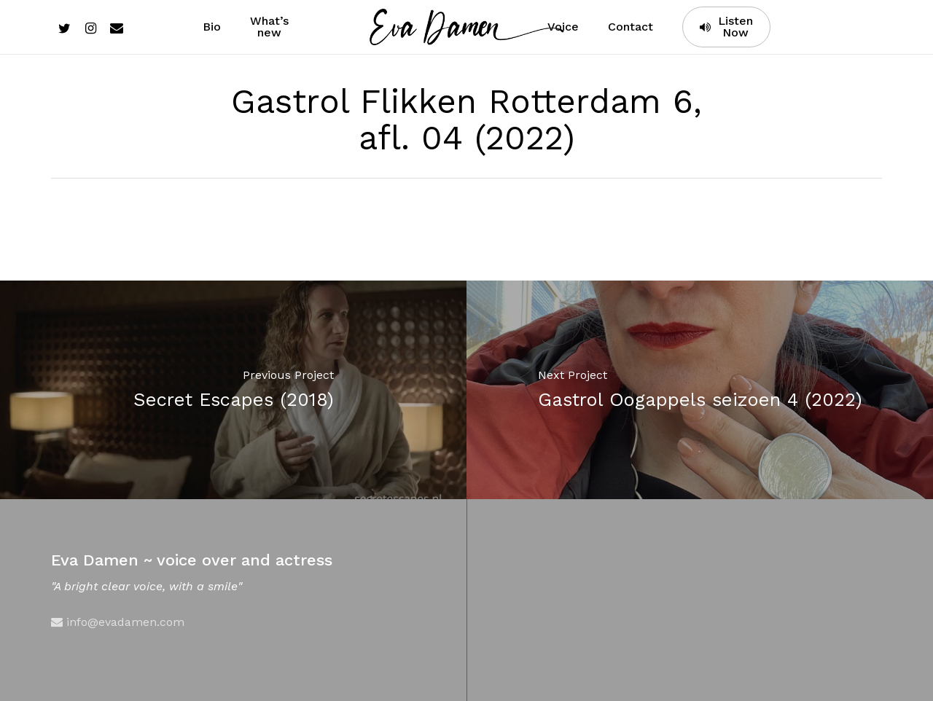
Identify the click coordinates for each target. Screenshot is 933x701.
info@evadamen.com (117, 622)
